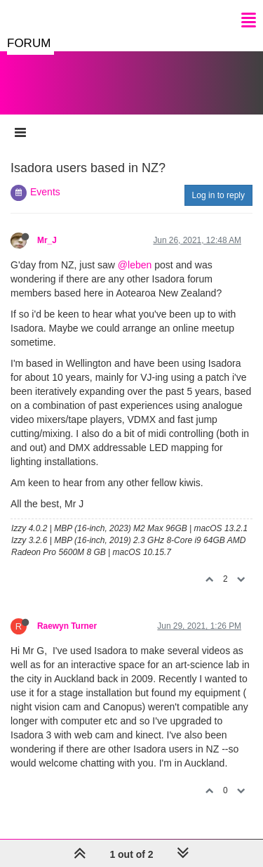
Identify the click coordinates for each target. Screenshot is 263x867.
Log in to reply (218, 195)
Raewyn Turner (67, 626)
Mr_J (47, 240)
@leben (134, 264)
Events (45, 191)
